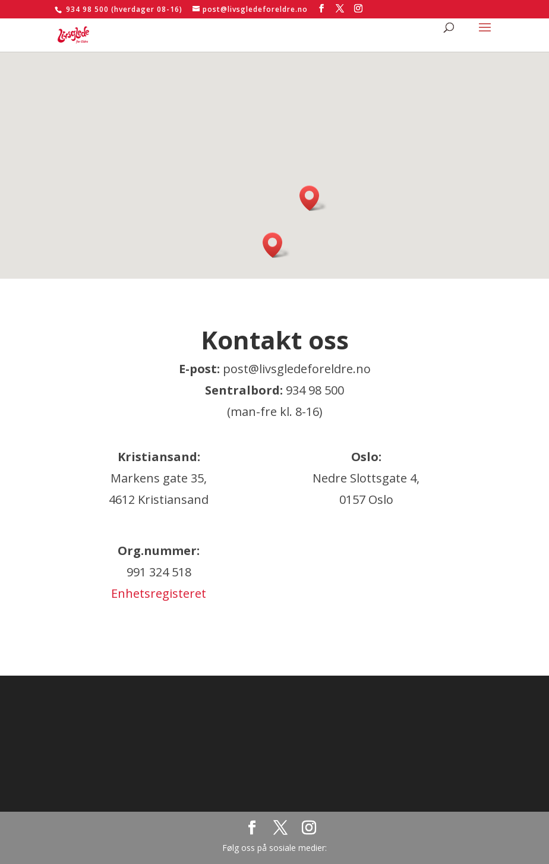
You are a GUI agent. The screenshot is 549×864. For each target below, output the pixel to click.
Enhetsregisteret (158, 593)
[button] (276, 245)
